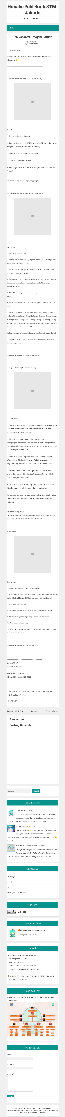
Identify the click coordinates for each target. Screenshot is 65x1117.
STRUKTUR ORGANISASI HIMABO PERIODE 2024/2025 (30, 999)
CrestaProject (37, 1110)
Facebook (25, 691)
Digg (23, 695)
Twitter (36, 691)
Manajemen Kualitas (16, 892)
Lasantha (54, 1110)
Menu (32, 28)
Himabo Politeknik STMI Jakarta (32, 9)
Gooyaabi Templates (37, 1112)
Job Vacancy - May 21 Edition (32, 37)
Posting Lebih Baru (15, 711)
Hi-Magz (11, 876)
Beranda (35, 711)
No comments (33, 44)
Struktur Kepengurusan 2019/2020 (31, 846)
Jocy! (9, 882)
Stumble (13, 695)
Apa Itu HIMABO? (24, 810)
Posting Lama (52, 711)
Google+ (47, 691)
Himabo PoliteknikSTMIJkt (33, 930)
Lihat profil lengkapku (28, 935)
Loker (9, 887)
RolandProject (19, 1110)
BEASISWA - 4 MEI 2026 (26, 826)
